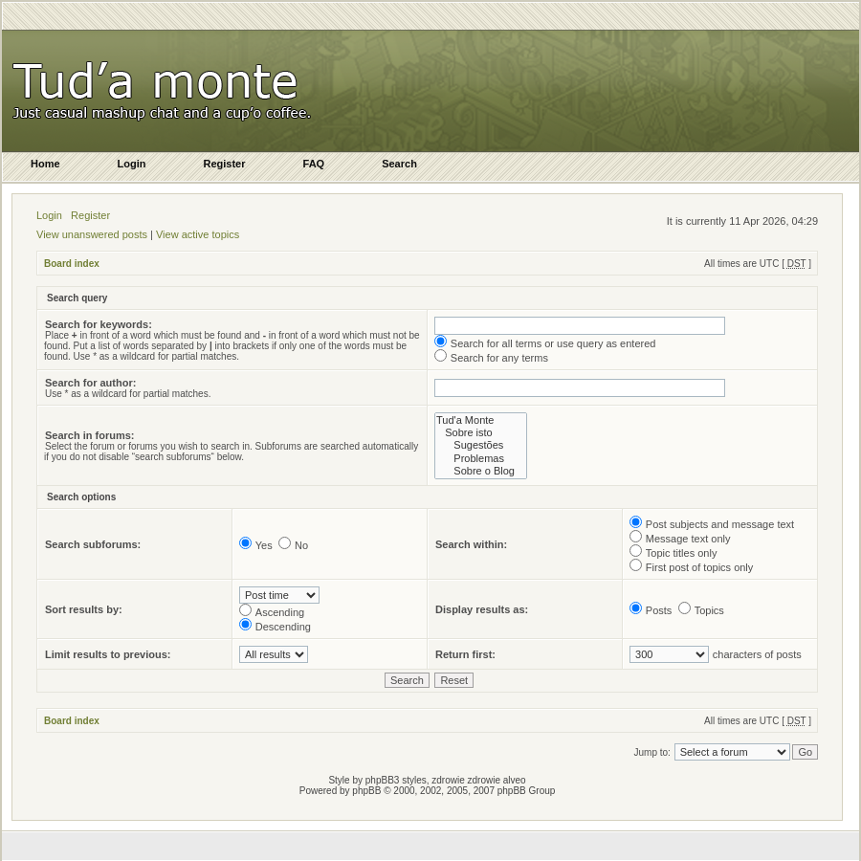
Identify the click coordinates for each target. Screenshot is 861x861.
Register (90, 215)
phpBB (366, 790)
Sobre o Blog (480, 471)
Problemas (480, 459)
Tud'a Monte (480, 420)
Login (49, 215)
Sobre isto (480, 433)
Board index (71, 263)
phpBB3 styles (396, 780)
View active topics (197, 234)
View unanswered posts (91, 234)
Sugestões (480, 445)
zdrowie (484, 780)
